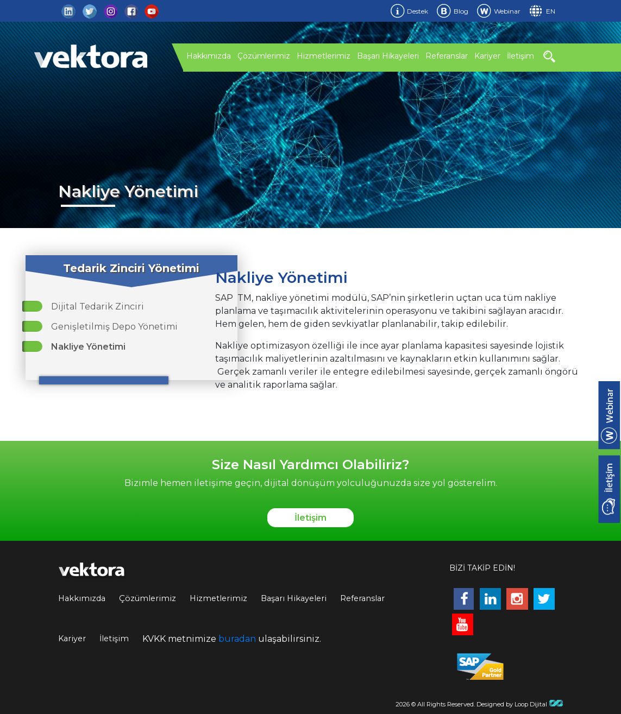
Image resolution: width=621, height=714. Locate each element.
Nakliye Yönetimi (88, 347)
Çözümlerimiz (263, 56)
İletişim (520, 56)
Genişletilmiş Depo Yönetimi (114, 326)
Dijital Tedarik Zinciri (97, 306)
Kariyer (487, 56)
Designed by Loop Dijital (519, 704)
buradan (237, 639)
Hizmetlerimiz (323, 56)
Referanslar (446, 56)
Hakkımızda (208, 56)
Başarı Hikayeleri (388, 56)
